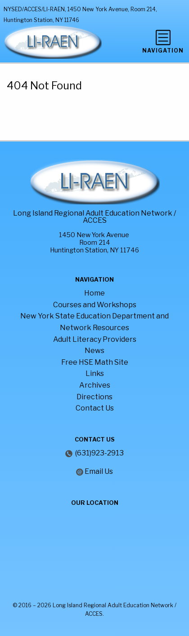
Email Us (99, 471)
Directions (94, 397)
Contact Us (95, 408)
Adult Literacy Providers (94, 339)
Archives (94, 385)
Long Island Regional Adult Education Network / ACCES (94, 217)
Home (94, 293)
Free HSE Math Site (94, 362)
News (94, 350)
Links (95, 373)
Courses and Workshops (94, 304)
